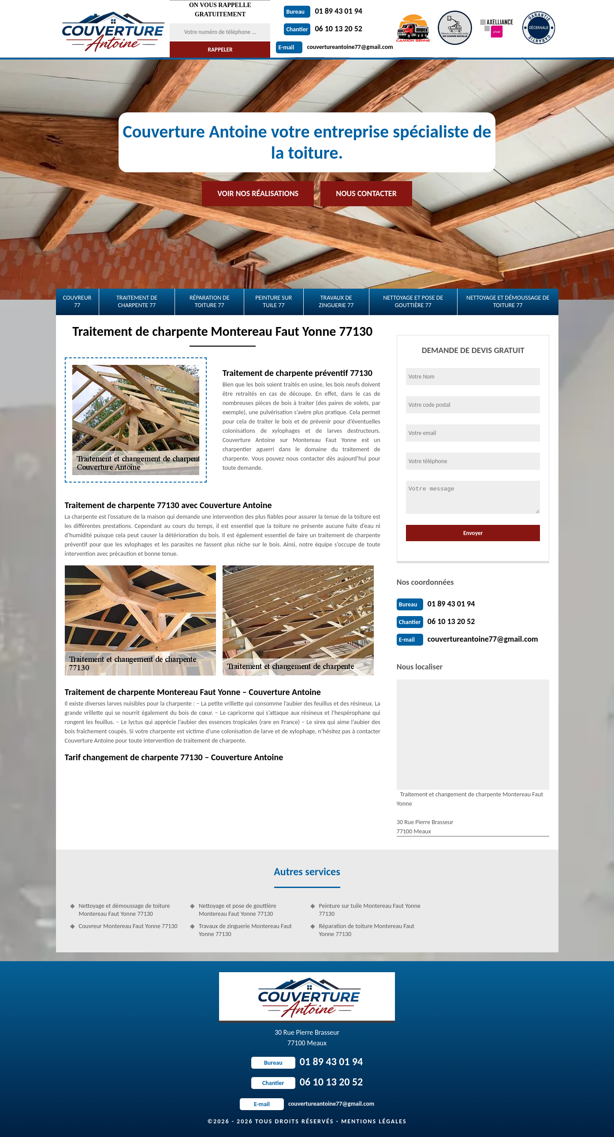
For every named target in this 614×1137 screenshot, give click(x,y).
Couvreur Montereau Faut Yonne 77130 (128, 926)
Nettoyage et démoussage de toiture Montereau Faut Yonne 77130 (124, 910)
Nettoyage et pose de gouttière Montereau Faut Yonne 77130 (237, 910)
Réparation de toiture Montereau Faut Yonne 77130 (367, 930)
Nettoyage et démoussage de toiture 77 (507, 301)
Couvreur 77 (77, 301)
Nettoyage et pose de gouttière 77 (413, 301)
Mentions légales (374, 1121)
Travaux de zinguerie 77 (336, 301)
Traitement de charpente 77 (136, 301)
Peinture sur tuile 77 (273, 301)
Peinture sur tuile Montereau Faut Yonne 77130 (370, 910)
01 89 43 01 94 (323, 11)
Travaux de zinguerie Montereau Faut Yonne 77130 (245, 930)
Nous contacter (366, 193)
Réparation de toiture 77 (210, 301)
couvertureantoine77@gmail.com (334, 47)
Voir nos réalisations (257, 193)
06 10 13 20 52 (323, 28)
